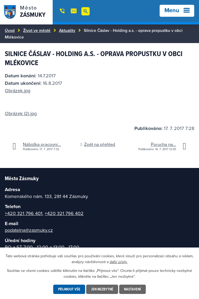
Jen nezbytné (102, 289)
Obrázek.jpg (17, 90)
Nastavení (132, 289)
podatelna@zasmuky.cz (29, 230)
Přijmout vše (69, 289)
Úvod (10, 30)
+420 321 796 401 (23, 213)
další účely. (118, 261)
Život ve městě (37, 30)
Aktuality (67, 30)
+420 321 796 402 (64, 213)
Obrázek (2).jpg (21, 113)
